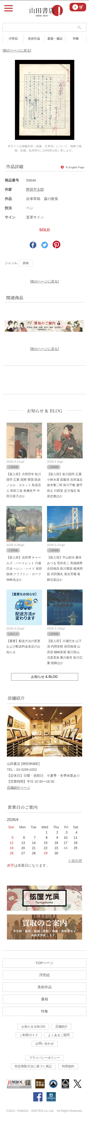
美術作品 (34, 38)
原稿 (26, 263)
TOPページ (45, 963)
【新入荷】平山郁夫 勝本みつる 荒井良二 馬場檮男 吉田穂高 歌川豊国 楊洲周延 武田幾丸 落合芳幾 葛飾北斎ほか (65, 568)
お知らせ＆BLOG (33, 1026)
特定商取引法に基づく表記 (33, 1066)
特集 (76, 38)
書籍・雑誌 (55, 38)
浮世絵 (13, 38)
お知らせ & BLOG (44, 410)
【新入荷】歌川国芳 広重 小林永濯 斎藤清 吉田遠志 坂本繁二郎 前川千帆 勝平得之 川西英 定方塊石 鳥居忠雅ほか (65, 485)
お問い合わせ (44, 1043)
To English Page (72, 167)
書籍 (44, 999)
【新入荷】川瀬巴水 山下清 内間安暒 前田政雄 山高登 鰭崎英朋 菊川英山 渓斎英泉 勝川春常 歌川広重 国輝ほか (65, 652)
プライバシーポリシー (44, 1058)
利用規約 (68, 1066)
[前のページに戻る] (17, 50)
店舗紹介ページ (18, 787)
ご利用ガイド (28, 1035)
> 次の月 (75, 861)
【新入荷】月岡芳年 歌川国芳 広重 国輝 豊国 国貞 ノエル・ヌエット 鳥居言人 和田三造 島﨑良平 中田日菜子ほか (23, 485)
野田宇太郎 (35, 189)
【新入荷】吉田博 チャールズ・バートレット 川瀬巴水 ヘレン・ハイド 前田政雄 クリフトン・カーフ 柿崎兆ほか (24, 568)
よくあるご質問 (59, 1035)
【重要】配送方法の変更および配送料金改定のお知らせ (23, 646)
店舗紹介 (61, 1026)
